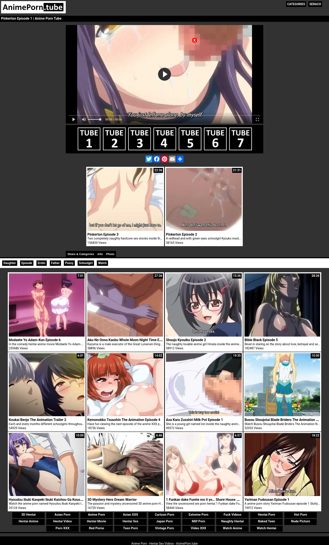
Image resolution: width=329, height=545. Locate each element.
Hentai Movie (96, 521)
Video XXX (198, 528)
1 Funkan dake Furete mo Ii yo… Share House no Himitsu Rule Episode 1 (221, 500)
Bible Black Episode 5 (261, 340)
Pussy (69, 263)
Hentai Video (62, 521)
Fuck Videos (232, 515)
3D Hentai (28, 515)
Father (55, 263)
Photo (110, 254)
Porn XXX (62, 528)
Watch (102, 263)
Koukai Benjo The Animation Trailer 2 (37, 420)
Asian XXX (130, 515)
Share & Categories (80, 254)
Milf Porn (198, 521)
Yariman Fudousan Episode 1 (266, 500)
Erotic (41, 263)
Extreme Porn (198, 515)
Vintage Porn (164, 528)
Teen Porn (130, 528)
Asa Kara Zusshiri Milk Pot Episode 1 (194, 420)
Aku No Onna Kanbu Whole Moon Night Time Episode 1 (129, 340)
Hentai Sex (130, 521)
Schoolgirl (86, 263)
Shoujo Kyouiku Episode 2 (186, 340)
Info (100, 254)
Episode (26, 263)
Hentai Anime (28, 521)
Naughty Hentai (232, 521)
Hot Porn (300, 515)
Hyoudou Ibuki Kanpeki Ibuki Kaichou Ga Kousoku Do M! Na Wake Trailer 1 (66, 500)
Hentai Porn (266, 515)
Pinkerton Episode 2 (181, 234)
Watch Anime (232, 528)
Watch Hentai (266, 528)
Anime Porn (96, 515)
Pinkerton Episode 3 (102, 234)
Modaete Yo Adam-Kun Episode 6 (35, 340)
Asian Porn (62, 515)
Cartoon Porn (164, 515)
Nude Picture (300, 521)
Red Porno (96, 528)
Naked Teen (266, 521)
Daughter (9, 263)
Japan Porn (164, 521)
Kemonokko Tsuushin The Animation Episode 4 (123, 420)
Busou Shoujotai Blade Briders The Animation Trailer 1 (286, 420)
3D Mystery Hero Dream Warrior (112, 500)
